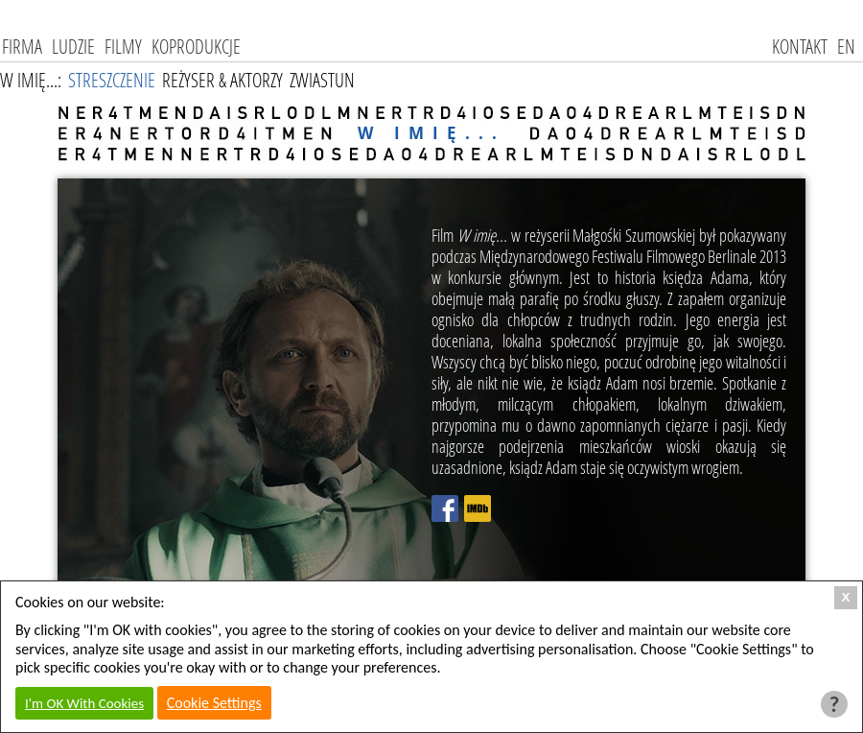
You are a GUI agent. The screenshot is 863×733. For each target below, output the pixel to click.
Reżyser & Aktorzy (222, 79)
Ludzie (73, 46)
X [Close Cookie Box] (846, 597)
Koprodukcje (196, 46)
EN (846, 46)
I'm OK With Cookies (84, 703)
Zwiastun (322, 79)
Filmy (123, 46)
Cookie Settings (214, 703)
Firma (22, 46)
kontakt (800, 46)
